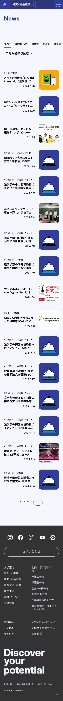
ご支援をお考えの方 (43, 600)
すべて (7, 44)
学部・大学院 (11, 573)
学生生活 (9, 591)
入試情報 (9, 603)
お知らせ (21, 44)
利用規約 (8, 684)
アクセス (8, 628)
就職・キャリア (12, 597)
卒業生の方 (38, 576)
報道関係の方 (39, 594)
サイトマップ (11, 633)
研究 (46, 44)
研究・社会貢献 (12, 579)
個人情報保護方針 (25, 684)
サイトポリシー (45, 684)
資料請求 (9, 622)
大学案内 (9, 567)
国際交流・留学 (12, 585)
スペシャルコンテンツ (43, 622)
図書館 (35, 633)
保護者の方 (38, 582)
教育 (35, 44)
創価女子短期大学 (42, 628)
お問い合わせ (31, 551)
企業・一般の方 (40, 588)
